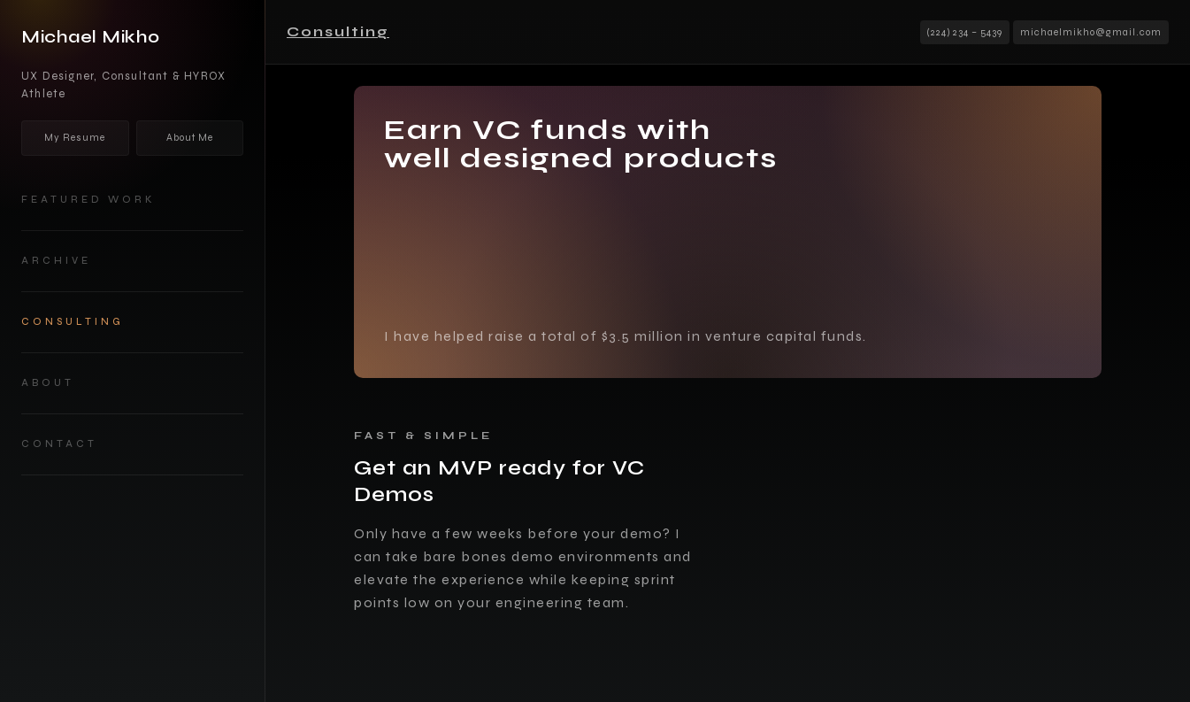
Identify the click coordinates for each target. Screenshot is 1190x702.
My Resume (74, 137)
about (47, 383)
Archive (56, 260)
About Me (189, 137)
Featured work (88, 199)
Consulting (72, 322)
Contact (59, 444)
